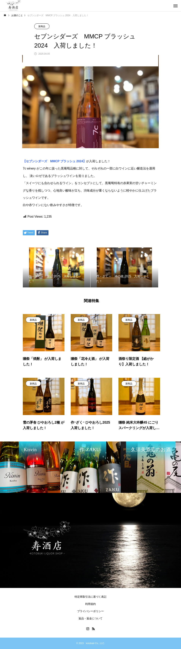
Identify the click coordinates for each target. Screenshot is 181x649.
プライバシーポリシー (90, 611)
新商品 (41, 26)
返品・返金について (90, 618)
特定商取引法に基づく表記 (90, 596)
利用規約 (90, 603)
